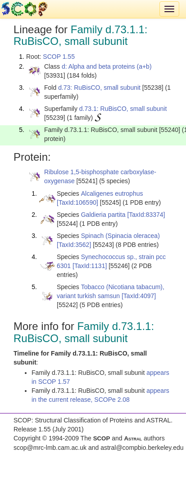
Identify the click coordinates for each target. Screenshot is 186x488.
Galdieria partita (103, 214)
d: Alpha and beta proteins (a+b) (107, 66)
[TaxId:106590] (77, 202)
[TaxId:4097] (139, 295)
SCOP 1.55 (59, 56)
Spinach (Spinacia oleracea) (120, 235)
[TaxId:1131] (90, 265)
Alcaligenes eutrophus (112, 193)
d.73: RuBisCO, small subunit (99, 87)
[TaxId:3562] (74, 244)
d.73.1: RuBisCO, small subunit (123, 108)
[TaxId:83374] (146, 214)
